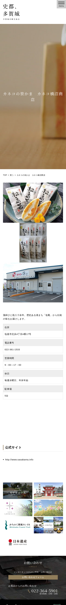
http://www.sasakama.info (19, 459)
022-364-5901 (44, 590)
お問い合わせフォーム (33, 577)
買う (12, 175)
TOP (5, 175)
